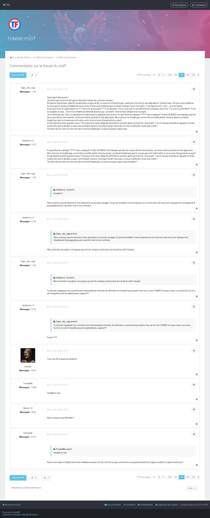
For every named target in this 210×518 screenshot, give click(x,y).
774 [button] (193, 75)
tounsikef (27, 433)
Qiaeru (35, 514)
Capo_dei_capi (28, 88)
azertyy (27, 366)
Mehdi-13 (28, 408)
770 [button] (169, 75)
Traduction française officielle (15, 514)
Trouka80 (27, 383)
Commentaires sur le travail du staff (38, 66)
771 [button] (175, 75)
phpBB (17, 512)
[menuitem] (6, 4)
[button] (154, 75)
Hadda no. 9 (28, 141)
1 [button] (163, 75)
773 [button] (187, 75)
